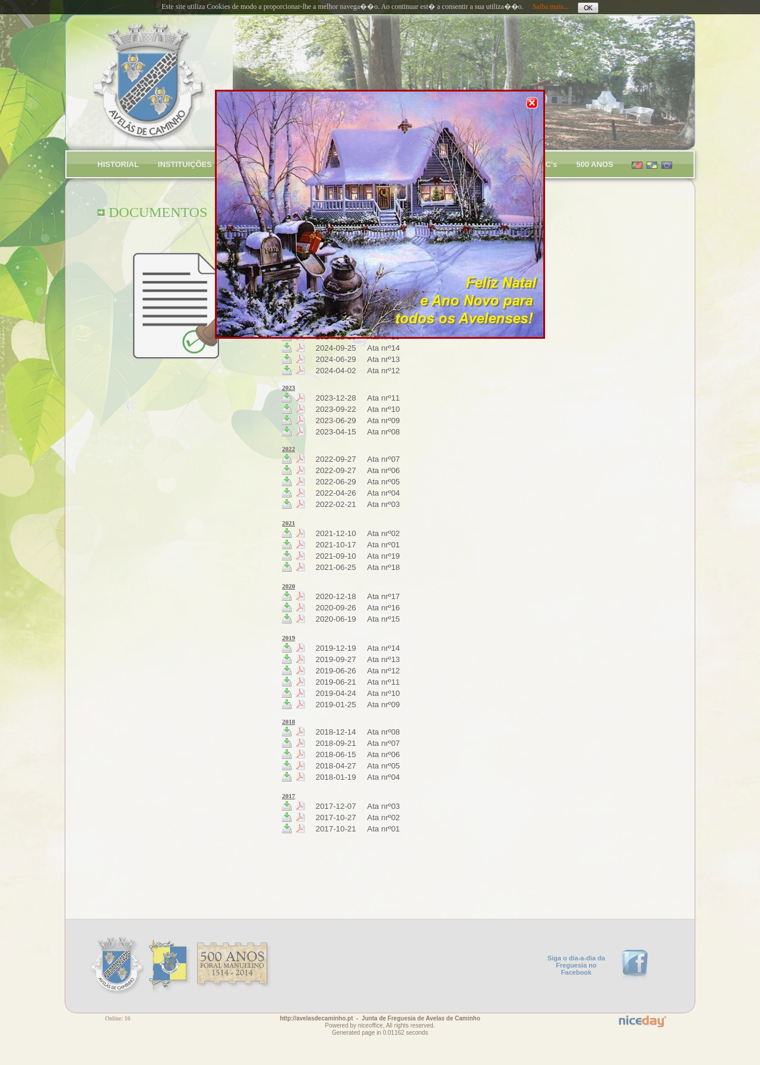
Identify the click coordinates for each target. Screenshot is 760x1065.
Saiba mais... (551, 6)
